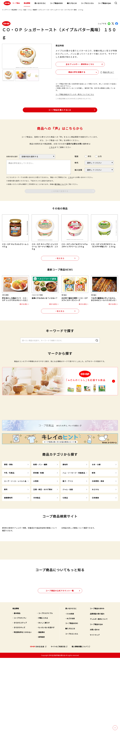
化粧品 (65, 540)
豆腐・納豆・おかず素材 (42, 532)
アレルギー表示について (99, 699)
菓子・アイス (68, 523)
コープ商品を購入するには (59, 109)
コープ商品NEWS (56, 3)
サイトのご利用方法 (58, 726)
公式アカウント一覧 (60, 670)
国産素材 (41, 712)
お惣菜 (35, 523)
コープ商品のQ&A (104, 3)
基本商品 (17, 693)
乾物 (93, 515)
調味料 (65, 507)
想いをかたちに (40, 3)
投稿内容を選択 (12, 156)
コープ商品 (11, 3)
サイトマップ (94, 715)
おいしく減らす (44, 703)
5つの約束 (70, 694)
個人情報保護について (80, 726)
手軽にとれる (43, 698)
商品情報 (27, 3)
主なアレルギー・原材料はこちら (74, 63)
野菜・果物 (8, 507)
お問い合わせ (94, 710)
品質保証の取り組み (97, 694)
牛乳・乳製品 (9, 515)
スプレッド (41, 10)
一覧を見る (60, 258)
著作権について (60, 184)
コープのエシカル (87, 3)
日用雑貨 (95, 540)
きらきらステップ (20, 703)
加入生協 (78, 169)
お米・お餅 (96, 507)
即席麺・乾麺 (38, 515)
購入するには (72, 3)
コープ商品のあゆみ (97, 688)
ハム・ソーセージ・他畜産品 (74, 515)
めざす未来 (71, 698)
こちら (52, 147)
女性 (100, 156)
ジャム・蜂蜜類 (32, 10)
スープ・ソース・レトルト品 (15, 523)
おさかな (95, 532)
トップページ (6, 10)
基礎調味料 (8, 540)
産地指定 (41, 717)
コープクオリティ (20, 698)
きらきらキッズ (19, 707)
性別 (76, 156)
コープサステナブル (45, 693)
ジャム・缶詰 (22, 10)
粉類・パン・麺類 (40, 507)
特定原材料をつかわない (23, 712)
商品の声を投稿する (68, 71)
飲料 (6, 532)
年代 (76, 162)
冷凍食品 (36, 540)
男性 (89, 156)
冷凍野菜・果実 (98, 523)
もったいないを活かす (46, 707)
